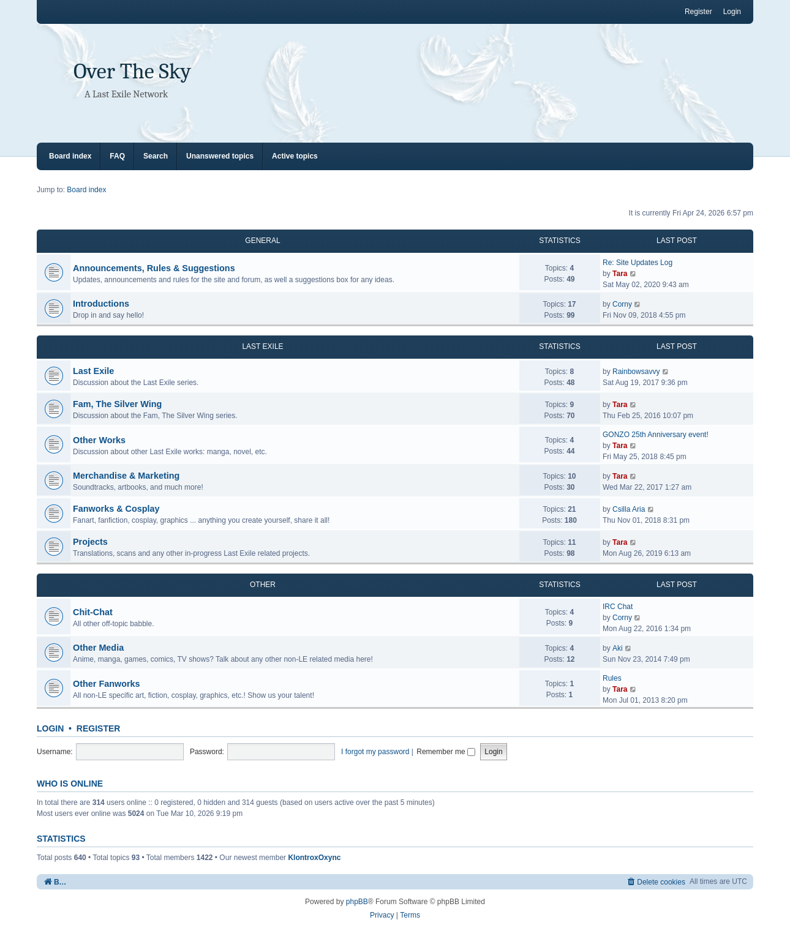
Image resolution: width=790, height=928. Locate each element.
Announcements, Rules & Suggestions (154, 268)
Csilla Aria (628, 509)
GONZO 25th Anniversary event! (656, 434)
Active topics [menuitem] (295, 156)
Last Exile (93, 371)
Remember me (445, 751)
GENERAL (262, 240)
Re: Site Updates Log (637, 262)
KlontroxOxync (314, 857)
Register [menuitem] (698, 11)
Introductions (101, 304)
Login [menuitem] (732, 11)
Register (99, 728)
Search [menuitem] (155, 156)
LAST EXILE (262, 346)
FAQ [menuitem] (117, 156)
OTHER (263, 584)
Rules (612, 678)
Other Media (98, 648)
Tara (619, 273)
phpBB (357, 901)
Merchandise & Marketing (126, 476)
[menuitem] (655, 881)
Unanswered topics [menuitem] (220, 156)
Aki (617, 648)
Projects (90, 542)
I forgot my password (375, 751)
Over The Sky (132, 71)
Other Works (99, 440)
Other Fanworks (106, 684)
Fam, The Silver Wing (117, 404)
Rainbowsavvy (636, 371)
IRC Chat (618, 606)
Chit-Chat (93, 612)
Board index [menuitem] (70, 156)
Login (50, 728)
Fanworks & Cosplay (116, 509)
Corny (622, 304)
